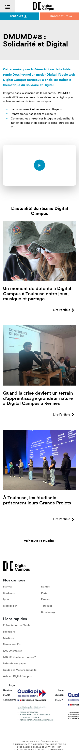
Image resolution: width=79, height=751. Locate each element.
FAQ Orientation (12, 650)
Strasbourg (48, 612)
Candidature (61, 16)
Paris (44, 593)
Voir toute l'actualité (39, 541)
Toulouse (46, 605)
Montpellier (10, 605)
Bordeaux (9, 593)
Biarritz (7, 586)
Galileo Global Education (39, 747)
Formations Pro (12, 644)
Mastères (8, 638)
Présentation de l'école (16, 625)
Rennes (45, 599)
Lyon (6, 599)
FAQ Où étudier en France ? (19, 657)
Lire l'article (64, 310)
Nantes (45, 586)
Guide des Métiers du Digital (20, 670)
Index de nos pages (14, 663)
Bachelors (9, 631)
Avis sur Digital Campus (17, 676)
